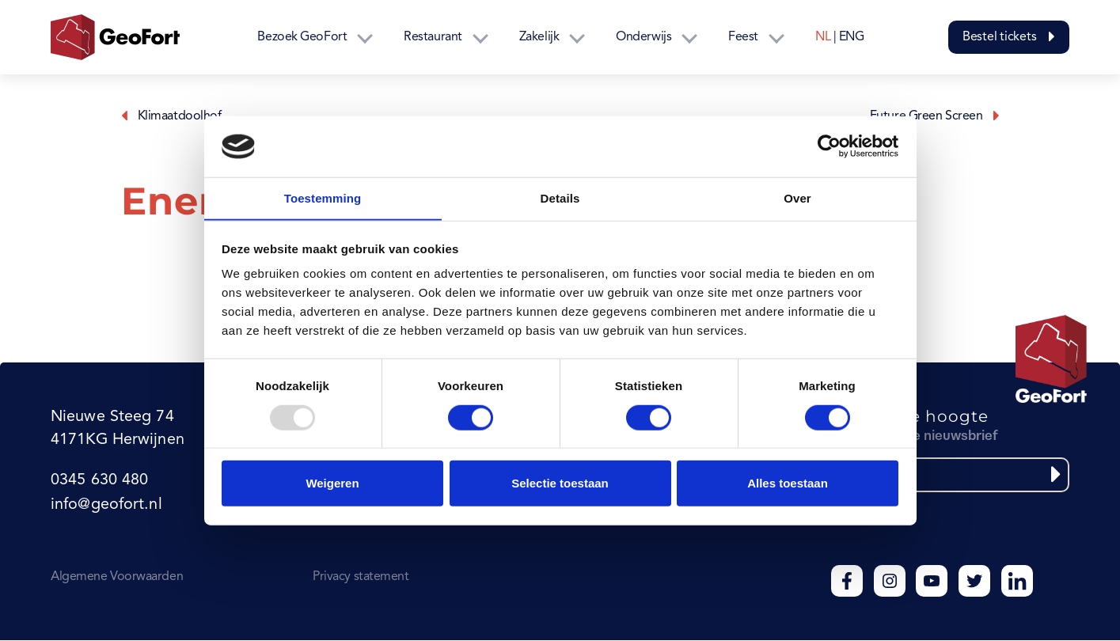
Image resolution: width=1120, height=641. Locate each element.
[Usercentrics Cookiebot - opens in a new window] (829, 146)
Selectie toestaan (560, 483)
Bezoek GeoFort (302, 37)
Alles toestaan (787, 483)
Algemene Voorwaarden (117, 577)
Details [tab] (560, 197)
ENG (851, 37)
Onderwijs (643, 37)
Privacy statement (360, 577)
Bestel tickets (1008, 37)
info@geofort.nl (106, 506)
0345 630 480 (99, 482)
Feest (743, 37)
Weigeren (332, 483)
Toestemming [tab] (323, 197)
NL (822, 37)
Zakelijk (539, 37)
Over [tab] (797, 197)
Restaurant (433, 37)
